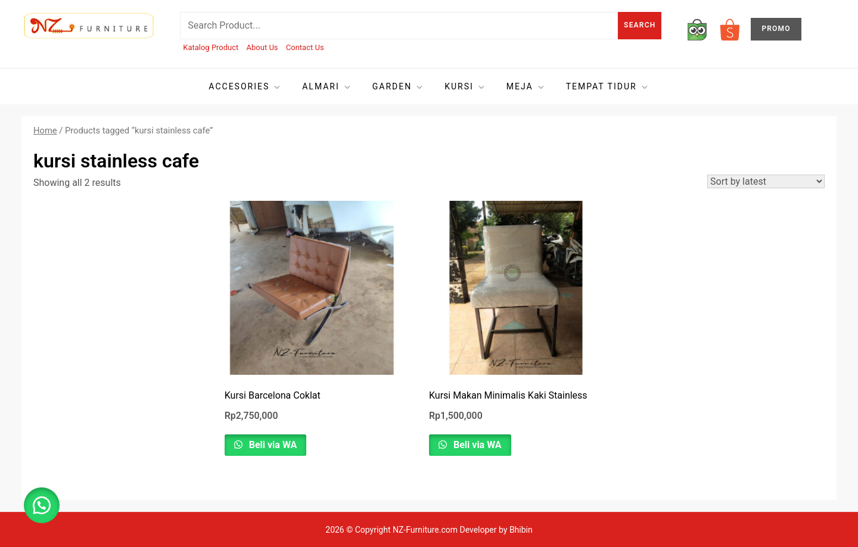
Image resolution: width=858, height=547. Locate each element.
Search (639, 25)
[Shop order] (766, 181)
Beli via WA (272, 444)
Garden (398, 87)
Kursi (465, 87)
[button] (42, 505)
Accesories (245, 87)
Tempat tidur (607, 87)
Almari (327, 87)
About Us (262, 47)
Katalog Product (210, 47)
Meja (526, 87)
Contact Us (305, 47)
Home (45, 130)
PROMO (775, 28)
